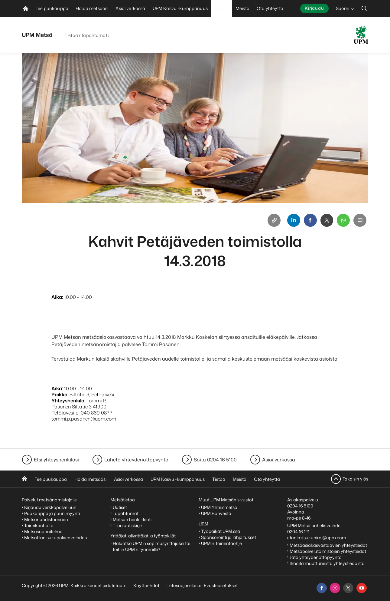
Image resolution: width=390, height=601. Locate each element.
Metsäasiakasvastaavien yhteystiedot (328, 545)
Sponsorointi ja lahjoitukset (229, 537)
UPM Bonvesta (216, 513)
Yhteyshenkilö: (68, 401)
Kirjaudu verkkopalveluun (50, 507)
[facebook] (322, 588)
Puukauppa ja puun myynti (52, 513)
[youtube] (361, 588)
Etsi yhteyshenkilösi (56, 459)
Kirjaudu (314, 8)
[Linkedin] (292, 220)
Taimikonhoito (39, 525)
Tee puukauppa (51, 479)
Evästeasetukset (221, 585)
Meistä (239, 479)
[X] (326, 220)
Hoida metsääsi (90, 479)
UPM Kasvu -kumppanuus (178, 479)
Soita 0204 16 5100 (215, 459)
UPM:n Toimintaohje (221, 543)
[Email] (359, 220)
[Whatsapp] (342, 220)
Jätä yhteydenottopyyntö (316, 557)
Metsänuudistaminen (46, 519)
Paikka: (59, 394)
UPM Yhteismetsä (219, 507)
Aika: (57, 297)
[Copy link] (272, 220)
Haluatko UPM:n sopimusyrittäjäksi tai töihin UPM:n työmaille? (151, 546)
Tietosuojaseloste (183, 585)
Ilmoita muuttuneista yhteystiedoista (327, 563)
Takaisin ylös (355, 479)
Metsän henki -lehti (132, 519)
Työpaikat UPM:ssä (220, 531)
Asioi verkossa (278, 459)
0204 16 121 (298, 531)
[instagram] (335, 588)
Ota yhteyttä (267, 479)
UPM (203, 523)
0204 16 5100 (300, 506)
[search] (364, 8)
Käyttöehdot (146, 585)
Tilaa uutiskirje (127, 525)
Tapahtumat (94, 35)
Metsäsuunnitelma (43, 531)
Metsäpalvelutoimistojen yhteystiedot (328, 551)
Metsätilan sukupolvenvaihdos (55, 537)
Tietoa (71, 35)
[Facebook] (309, 220)
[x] (348, 588)
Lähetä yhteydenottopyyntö (136, 459)
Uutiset (120, 507)
